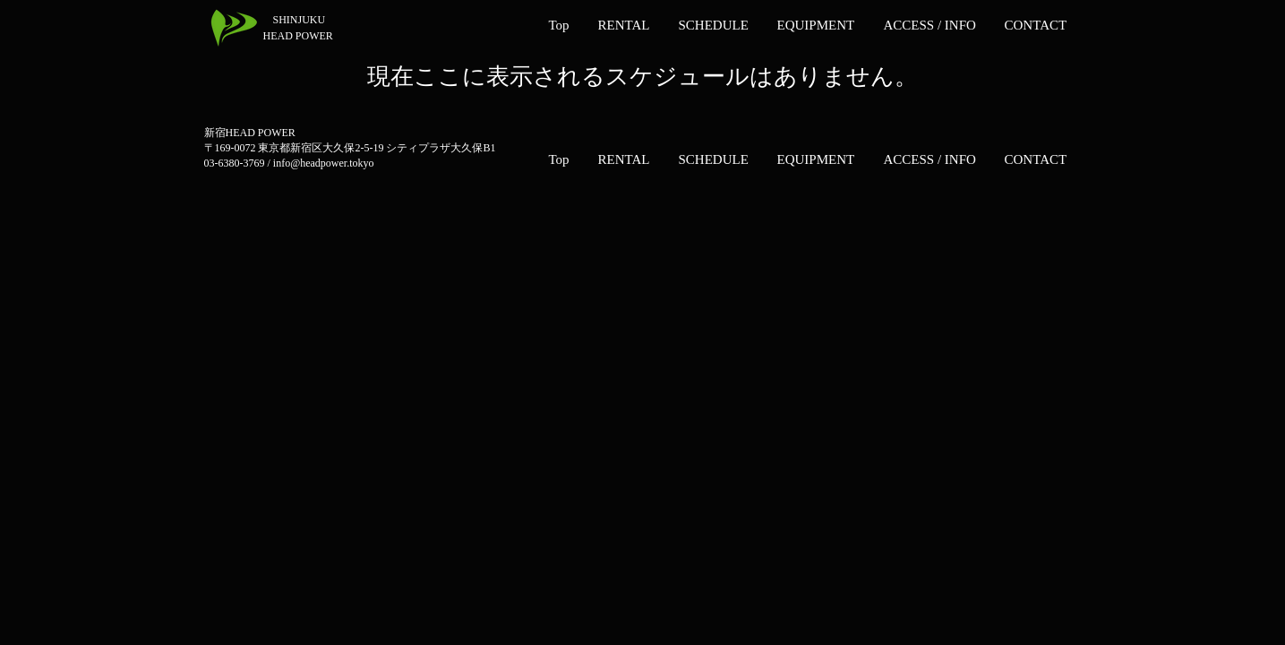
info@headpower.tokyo (323, 163)
